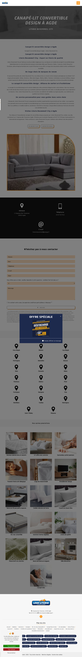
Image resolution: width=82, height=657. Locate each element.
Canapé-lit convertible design (34, 636)
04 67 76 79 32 (33, 613)
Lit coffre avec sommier (51, 636)
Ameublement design (48, 639)
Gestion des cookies (57, 654)
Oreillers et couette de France (28, 629)
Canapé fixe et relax (51, 627)
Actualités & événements (38, 630)
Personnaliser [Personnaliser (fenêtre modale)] (11, 653)
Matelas (14, 627)
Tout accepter (11, 646)
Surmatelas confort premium (67, 636)
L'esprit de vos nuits (59, 629)
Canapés (28, 627)
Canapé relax (63, 646)
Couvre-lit (9, 629)
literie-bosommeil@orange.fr (45, 613)
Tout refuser (11, 649)
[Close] (60, 316)
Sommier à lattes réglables (57, 643)
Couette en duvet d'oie (28, 643)
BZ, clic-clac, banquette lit (38, 627)
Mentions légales (46, 654)
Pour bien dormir (70, 629)
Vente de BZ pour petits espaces (65, 639)
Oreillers (16, 629)
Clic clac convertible (42, 643)
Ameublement (48, 629)
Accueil (8, 627)
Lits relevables (62, 627)
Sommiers (21, 627)
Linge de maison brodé (34, 639)
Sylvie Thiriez (71, 627)
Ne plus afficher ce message (52, 341)
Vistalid (23, 654)
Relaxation (40, 629)
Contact (47, 630)
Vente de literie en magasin (39, 646)
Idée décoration (53, 646)
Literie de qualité (71, 643)
